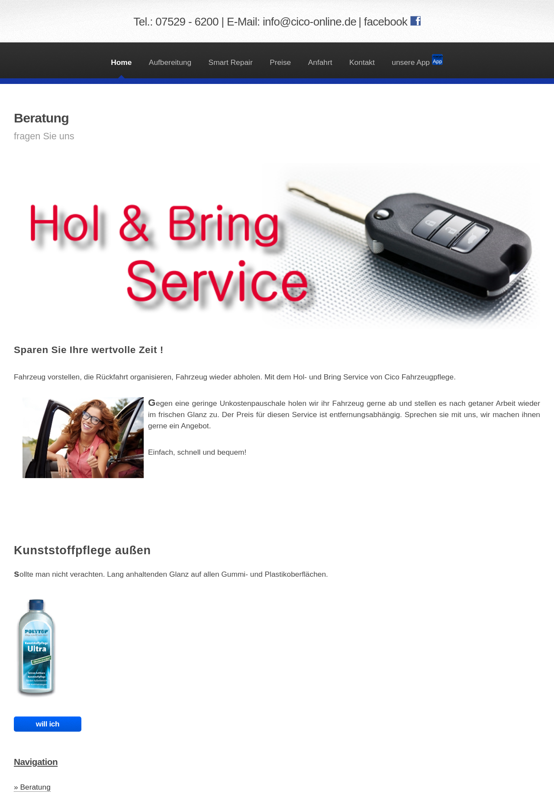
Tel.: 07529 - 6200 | (180, 21)
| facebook (384, 21)
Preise (280, 62)
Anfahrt (320, 62)
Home (121, 62)
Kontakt (362, 62)
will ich (47, 724)
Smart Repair (231, 62)
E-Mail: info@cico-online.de (291, 21)
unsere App (417, 60)
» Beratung (32, 787)
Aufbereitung (170, 62)
